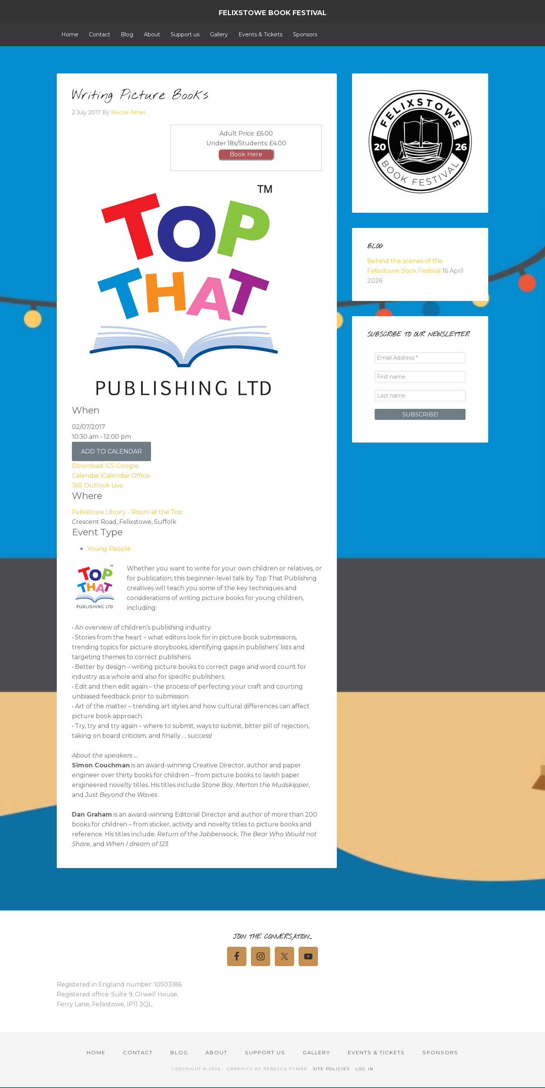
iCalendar (115, 475)
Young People (109, 548)
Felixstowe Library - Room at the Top (127, 512)
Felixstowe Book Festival (273, 13)
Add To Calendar (111, 451)
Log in (364, 1069)
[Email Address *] (420, 357)
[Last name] (420, 395)
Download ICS (93, 465)
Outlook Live (103, 485)
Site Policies (331, 1069)
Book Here (246, 154)
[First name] (420, 376)
